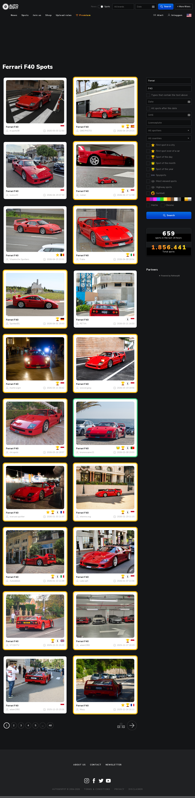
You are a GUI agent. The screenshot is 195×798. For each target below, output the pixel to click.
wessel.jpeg (85, 387)
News (92, 7)
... (43, 725)
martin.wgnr (15, 387)
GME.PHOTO (86, 130)
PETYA (83, 323)
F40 (16, 127)
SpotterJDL (15, 323)
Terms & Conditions (97, 789)
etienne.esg (85, 516)
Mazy (82, 709)
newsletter (114, 764)
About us (79, 764)
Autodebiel (15, 580)
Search (164, 6)
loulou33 (14, 195)
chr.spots (14, 452)
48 (50, 725)
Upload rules (64, 15)
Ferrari (10, 127)
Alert (159, 15)
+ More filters (182, 6)
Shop (48, 15)
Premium (83, 15)
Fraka (82, 259)
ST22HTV (14, 645)
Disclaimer (136, 789)
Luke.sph (84, 580)
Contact (95, 764)
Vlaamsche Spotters (19, 259)
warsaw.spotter (17, 516)
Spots (106, 7)
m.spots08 (14, 130)
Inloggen (175, 15)
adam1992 (85, 645)
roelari (83, 195)
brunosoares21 (87, 452)
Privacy (119, 789)
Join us (37, 15)
